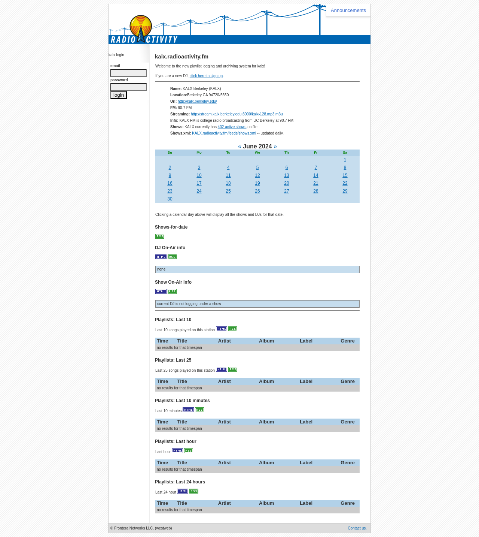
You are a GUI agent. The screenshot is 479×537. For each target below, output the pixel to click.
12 (257, 175)
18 (228, 183)
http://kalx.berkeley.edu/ (197, 101)
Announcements (348, 10)
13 (286, 175)
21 (315, 183)
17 (198, 183)
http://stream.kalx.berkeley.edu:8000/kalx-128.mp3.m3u (237, 114)
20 (286, 183)
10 (198, 175)
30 (169, 199)
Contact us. (357, 528)
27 (286, 191)
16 (169, 183)
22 (344, 183)
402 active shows (232, 127)
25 (228, 191)
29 (344, 191)
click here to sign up (206, 76)
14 (315, 175)
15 (344, 175)
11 (228, 175)
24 (198, 191)
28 (315, 191)
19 (257, 183)
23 (169, 191)
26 (257, 191)
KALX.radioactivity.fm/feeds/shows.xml (224, 133)
